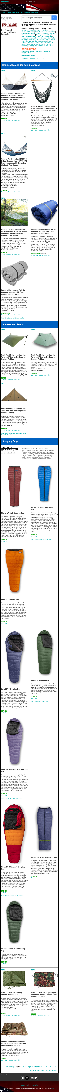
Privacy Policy (33, 1085)
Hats (49, 41)
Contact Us (24, 1085)
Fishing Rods (51, 35)
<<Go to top (10, 1067)
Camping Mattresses (43, 51)
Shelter (32, 51)
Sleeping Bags (33, 46)
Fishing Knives (40, 35)
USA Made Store (5, 2)
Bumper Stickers (50, 32)
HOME (3, 12)
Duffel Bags (39, 42)
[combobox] (37, 17)
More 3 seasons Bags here (39, 701)
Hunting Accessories (28, 42)
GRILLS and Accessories (29, 38)
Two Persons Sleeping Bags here (11, 798)
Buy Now (4, 541)
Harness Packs (42, 41)
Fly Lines (40, 36)
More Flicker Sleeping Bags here (41, 539)
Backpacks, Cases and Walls (46, 39)
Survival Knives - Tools (45, 46)
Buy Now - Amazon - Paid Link (10, 120)
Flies (23, 36)
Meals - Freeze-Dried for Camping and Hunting (36, 44)
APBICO (54, 1088)
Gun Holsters (42, 38)
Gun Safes (25, 41)
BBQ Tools (30, 32)
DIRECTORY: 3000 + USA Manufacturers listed (22, 12)
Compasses (45, 33)
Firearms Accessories (28, 35)
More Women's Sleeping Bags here (12, 896)
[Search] (54, 17)
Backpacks (25, 30)
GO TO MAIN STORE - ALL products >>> (34, 59)
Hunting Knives (49, 42)
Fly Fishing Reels (31, 36)
